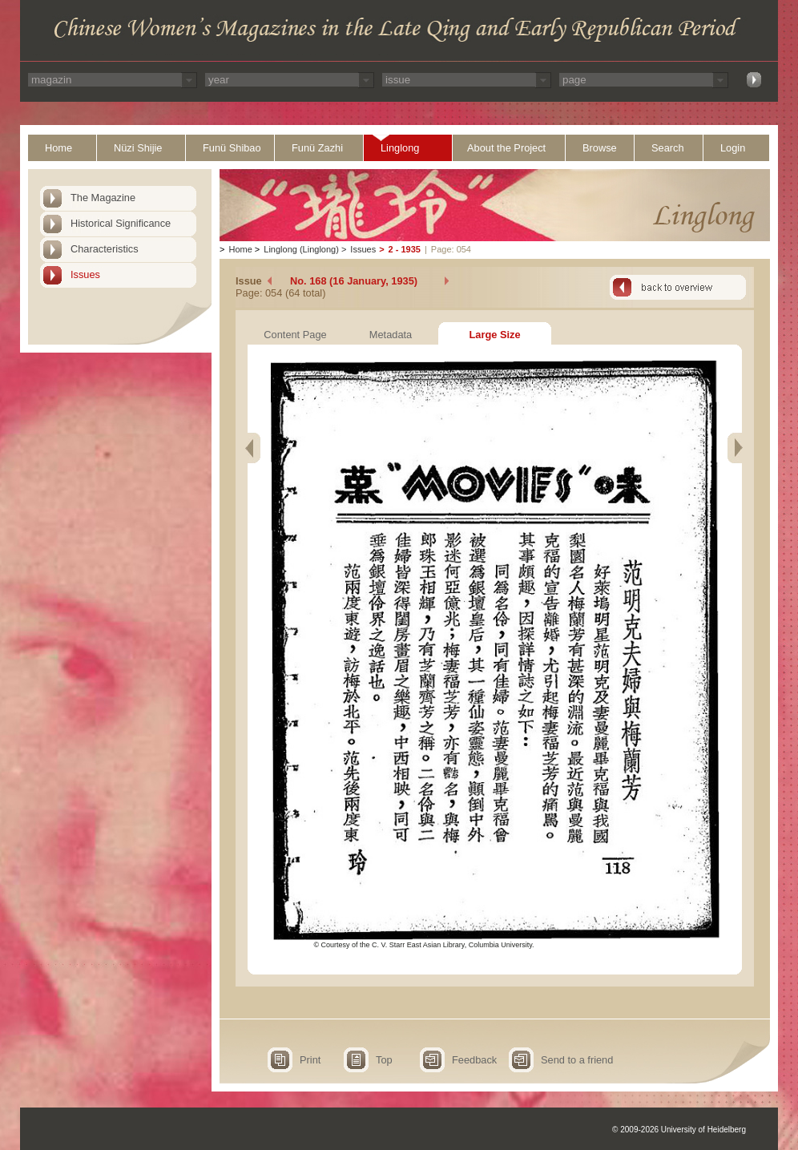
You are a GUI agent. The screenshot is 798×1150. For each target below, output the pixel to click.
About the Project (506, 148)
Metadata (390, 335)
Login (732, 148)
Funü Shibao (232, 148)
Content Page (295, 335)
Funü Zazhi (317, 148)
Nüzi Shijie (138, 148)
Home (58, 148)
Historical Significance (121, 223)
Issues (85, 274)
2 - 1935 (405, 249)
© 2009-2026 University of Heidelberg (679, 1129)
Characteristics (105, 249)
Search (667, 148)
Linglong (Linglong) (301, 249)
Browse (599, 148)
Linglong (400, 148)
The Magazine (103, 198)
